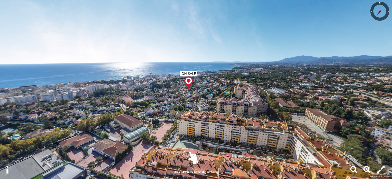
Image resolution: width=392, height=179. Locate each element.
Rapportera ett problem (380, 177)
